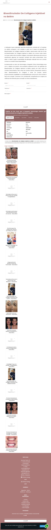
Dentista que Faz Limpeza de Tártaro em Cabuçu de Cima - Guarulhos (11, 230)
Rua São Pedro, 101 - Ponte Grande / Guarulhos (25, 461)
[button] (49, 2)
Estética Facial (26, 503)
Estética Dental (26, 504)
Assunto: (28, 88)
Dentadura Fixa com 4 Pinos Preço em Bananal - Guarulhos (11, 280)
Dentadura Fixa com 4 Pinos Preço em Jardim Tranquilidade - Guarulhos (11, 196)
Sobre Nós (25, 501)
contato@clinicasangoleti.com (25, 469)
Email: (28, 83)
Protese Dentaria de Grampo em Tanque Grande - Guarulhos (11, 433)
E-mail (25, 515)
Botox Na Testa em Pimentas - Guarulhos (11, 314)
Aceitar (42, 526)
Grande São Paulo (10, 120)
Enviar (25, 107)
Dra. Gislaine (25, 475)
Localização (26, 506)
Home (25, 499)
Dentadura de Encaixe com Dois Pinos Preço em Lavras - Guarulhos (11, 212)
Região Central (10, 117)
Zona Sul (30, 117)
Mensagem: (8, 93)
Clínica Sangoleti (25, 478)
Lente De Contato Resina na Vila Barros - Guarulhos (11, 331)
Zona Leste (36, 117)
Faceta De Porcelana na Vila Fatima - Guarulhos (11, 178)
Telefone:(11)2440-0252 (25, 465)
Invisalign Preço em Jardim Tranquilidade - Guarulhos (11, 365)
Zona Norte (17, 117)
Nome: (6, 83)
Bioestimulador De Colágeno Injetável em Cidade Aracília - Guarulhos (11, 382)
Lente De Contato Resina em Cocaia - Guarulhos (11, 416)
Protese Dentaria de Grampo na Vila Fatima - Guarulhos (11, 399)
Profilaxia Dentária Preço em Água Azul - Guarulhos (11, 348)
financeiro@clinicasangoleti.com (25, 472)
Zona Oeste (24, 117)
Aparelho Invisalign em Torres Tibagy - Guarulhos (11, 246)
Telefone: (7, 88)
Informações (26, 507)
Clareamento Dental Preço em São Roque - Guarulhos (11, 450)
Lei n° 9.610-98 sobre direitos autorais (33, 142)
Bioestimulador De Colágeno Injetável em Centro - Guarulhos (11, 297)
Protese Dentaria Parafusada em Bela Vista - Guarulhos (11, 161)
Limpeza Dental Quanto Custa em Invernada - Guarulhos (11, 263)
